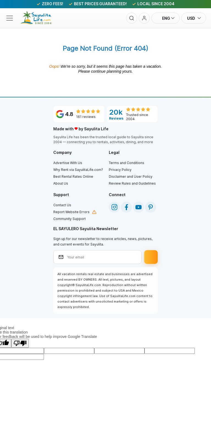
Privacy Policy (120, 170)
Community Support (69, 219)
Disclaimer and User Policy (130, 176)
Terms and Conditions (126, 163)
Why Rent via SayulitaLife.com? (78, 170)
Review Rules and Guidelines (132, 183)
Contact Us (62, 205)
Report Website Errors (71, 212)
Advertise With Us (67, 163)
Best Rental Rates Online (73, 176)
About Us (60, 183)
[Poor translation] (20, 343)
